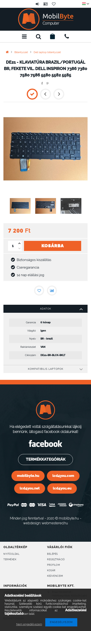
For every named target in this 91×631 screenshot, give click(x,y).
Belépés (37, 4)
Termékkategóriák (45, 459)
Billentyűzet (21, 52)
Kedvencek (53, 4)
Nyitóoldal (11, 554)
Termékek (9, 559)
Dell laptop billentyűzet (47, 52)
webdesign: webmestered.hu (45, 523)
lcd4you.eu (62, 488)
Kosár (51, 570)
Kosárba (52, 248)
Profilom (53, 565)
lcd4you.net (30, 488)
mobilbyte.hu (28, 476)
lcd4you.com (63, 476)
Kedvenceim (55, 576)
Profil (45, 4)
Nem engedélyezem (29, 624)
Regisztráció (56, 559)
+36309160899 (66, 36)
